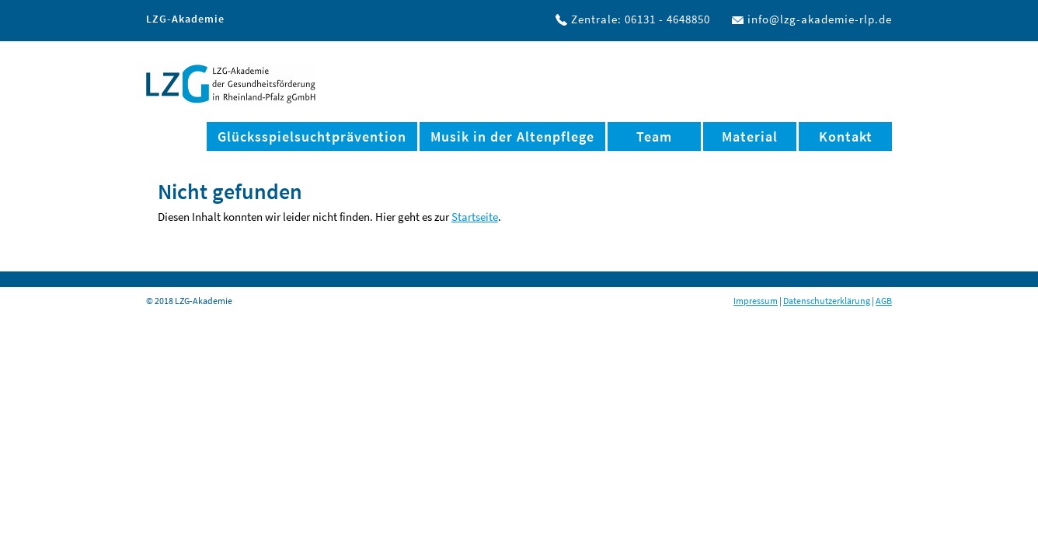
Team (654, 136)
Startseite (474, 216)
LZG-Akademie (230, 84)
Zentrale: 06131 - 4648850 (640, 19)
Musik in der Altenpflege (512, 136)
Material (750, 136)
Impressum (755, 300)
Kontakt (846, 136)
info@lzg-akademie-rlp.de (819, 19)
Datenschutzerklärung (826, 300)
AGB (884, 300)
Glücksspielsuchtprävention (312, 136)
